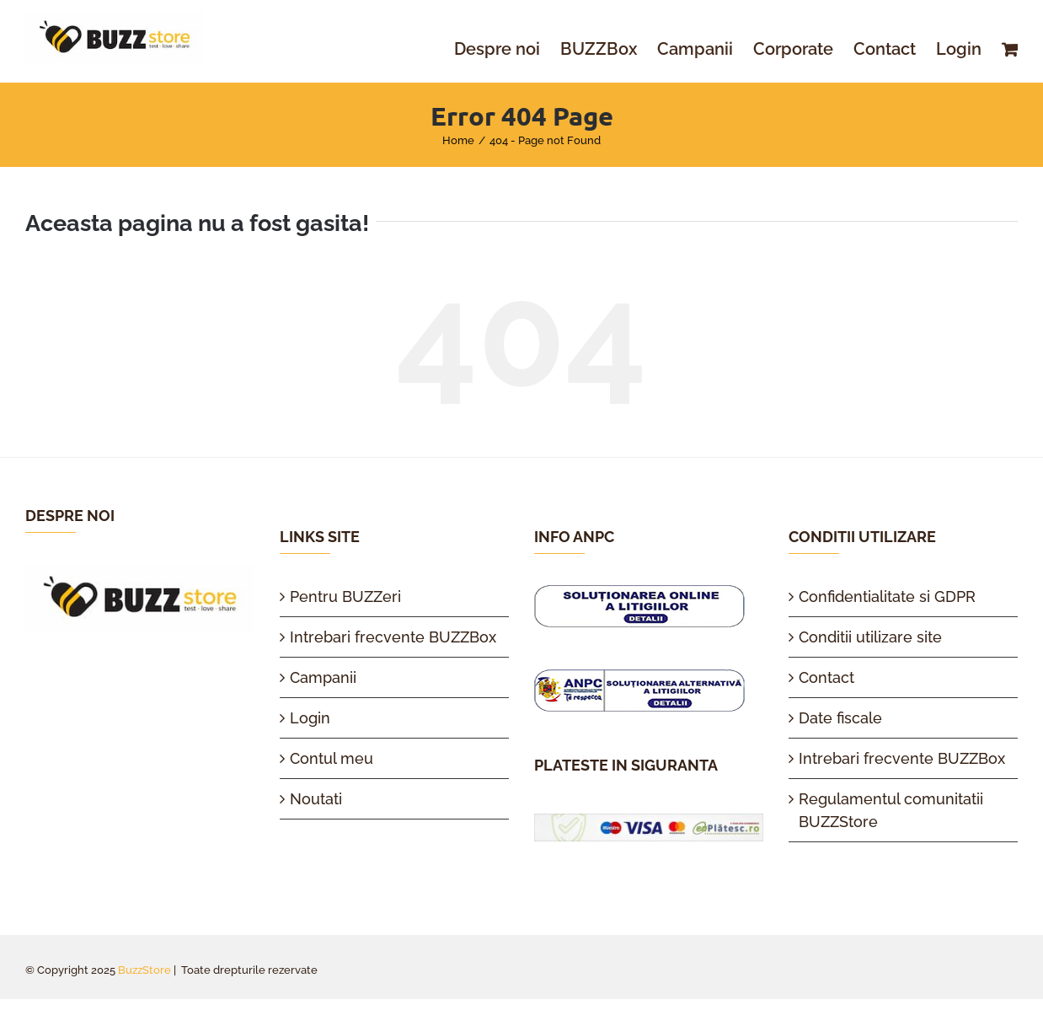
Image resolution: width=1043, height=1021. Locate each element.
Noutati (316, 799)
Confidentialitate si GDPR (887, 596)
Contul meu (331, 758)
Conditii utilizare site (870, 637)
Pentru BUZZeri (345, 596)
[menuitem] (507, 49)
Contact (826, 677)
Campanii (323, 677)
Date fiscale (840, 718)
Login (310, 718)
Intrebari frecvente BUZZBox (393, 637)
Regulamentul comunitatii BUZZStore (891, 810)
